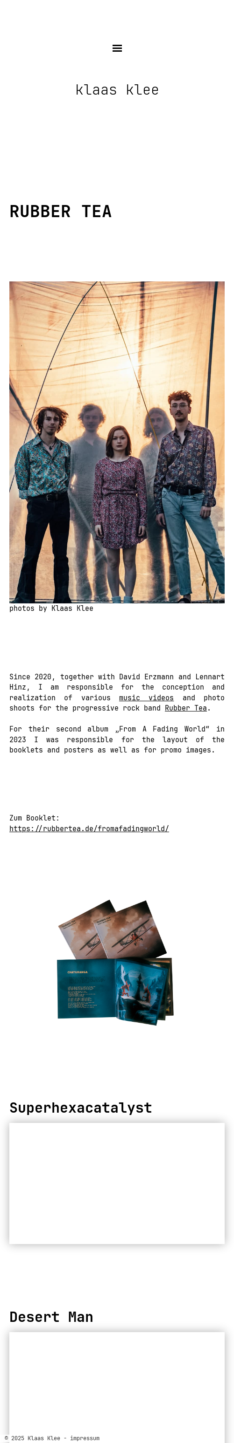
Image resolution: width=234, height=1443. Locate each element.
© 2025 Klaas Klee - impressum (52, 1438)
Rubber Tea (186, 708)
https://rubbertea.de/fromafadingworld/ (89, 829)
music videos (146, 698)
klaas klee (117, 89)
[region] (117, 963)
